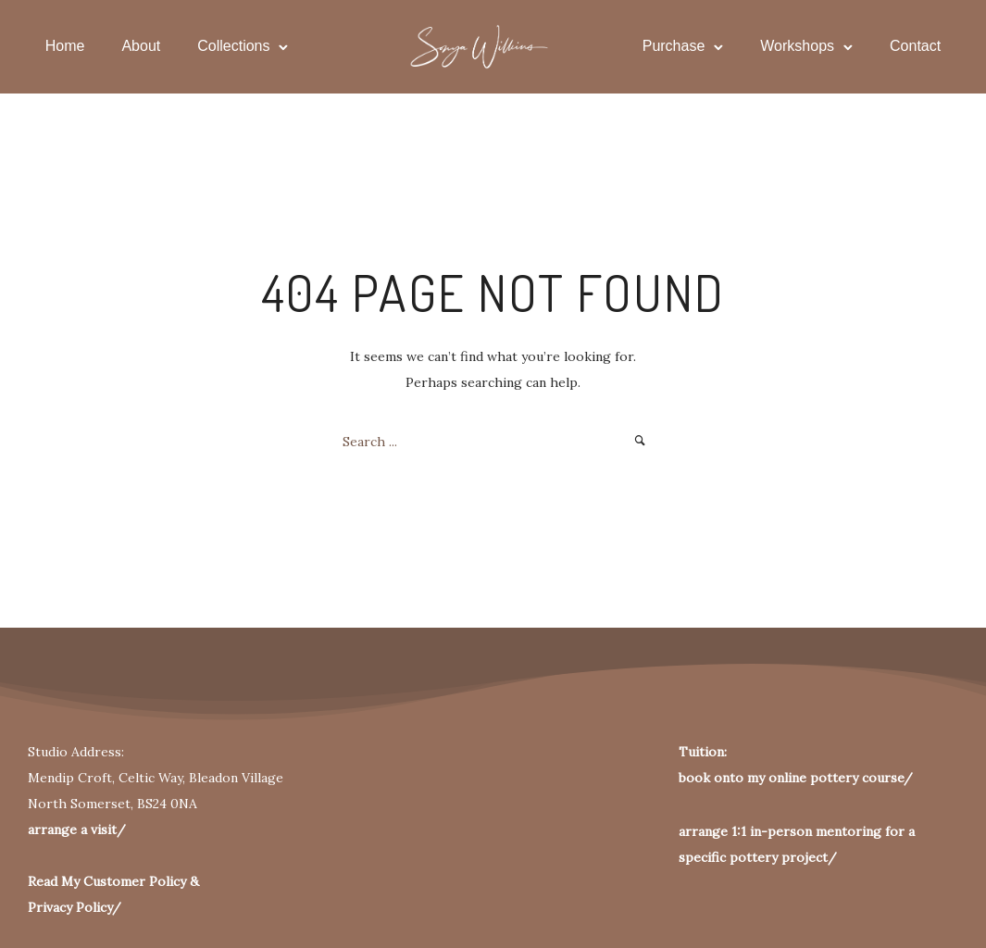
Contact (914, 46)
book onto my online (742, 777)
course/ (885, 777)
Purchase (672, 46)
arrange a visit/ (77, 829)
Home (66, 46)
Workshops (796, 46)
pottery (832, 777)
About (142, 46)
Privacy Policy (70, 907)
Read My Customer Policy (107, 881)
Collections (235, 46)
